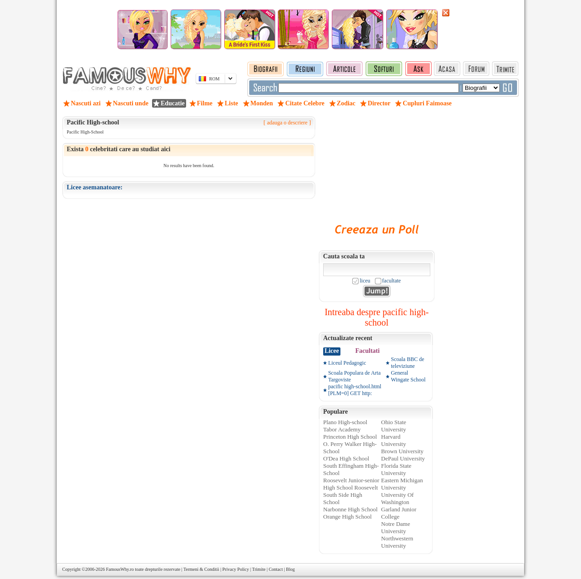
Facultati (367, 350)
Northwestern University (397, 542)
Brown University (402, 451)
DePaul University (403, 458)
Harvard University (393, 440)
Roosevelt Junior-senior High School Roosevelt (351, 484)
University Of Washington (397, 498)
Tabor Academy (341, 429)
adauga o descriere (287, 122)
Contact (276, 569)
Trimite (259, 569)
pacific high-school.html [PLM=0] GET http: (354, 389)
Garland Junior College (399, 513)
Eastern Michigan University (402, 484)
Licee (332, 350)
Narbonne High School (350, 509)
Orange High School (347, 516)
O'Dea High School (346, 458)
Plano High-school (345, 422)
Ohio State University (393, 426)
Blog (290, 569)
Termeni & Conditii (201, 569)
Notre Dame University (395, 527)
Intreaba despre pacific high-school (376, 317)
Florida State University (396, 469)
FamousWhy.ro (119, 569)
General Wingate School (408, 376)
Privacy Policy (235, 569)
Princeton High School (350, 436)
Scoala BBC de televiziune (407, 362)
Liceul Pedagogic (347, 363)
